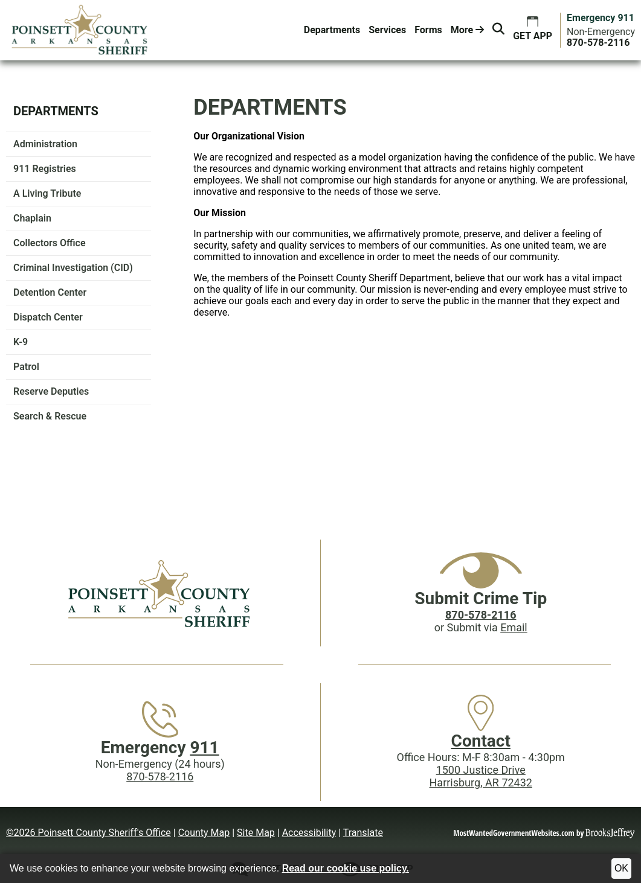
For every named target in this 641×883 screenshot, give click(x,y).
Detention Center (49, 292)
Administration (45, 144)
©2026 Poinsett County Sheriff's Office (88, 832)
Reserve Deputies (51, 391)
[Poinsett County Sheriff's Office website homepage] (160, 593)
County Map (204, 832)
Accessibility (309, 832)
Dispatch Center (48, 317)
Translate (363, 832)
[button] (498, 30)
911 (204, 747)
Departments (332, 30)
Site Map (256, 832)
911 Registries (44, 168)
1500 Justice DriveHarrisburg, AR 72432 (481, 776)
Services (387, 30)
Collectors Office (49, 243)
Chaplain (32, 218)
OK (621, 868)
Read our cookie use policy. (345, 868)
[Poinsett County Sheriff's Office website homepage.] (80, 30)
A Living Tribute (47, 193)
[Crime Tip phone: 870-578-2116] (480, 614)
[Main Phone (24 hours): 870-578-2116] (598, 42)
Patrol (26, 366)
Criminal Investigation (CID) (73, 267)
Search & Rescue (49, 416)
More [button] (467, 30)
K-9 (20, 342)
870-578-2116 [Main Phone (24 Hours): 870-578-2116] (159, 776)
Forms (428, 30)
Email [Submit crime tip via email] (513, 627)
